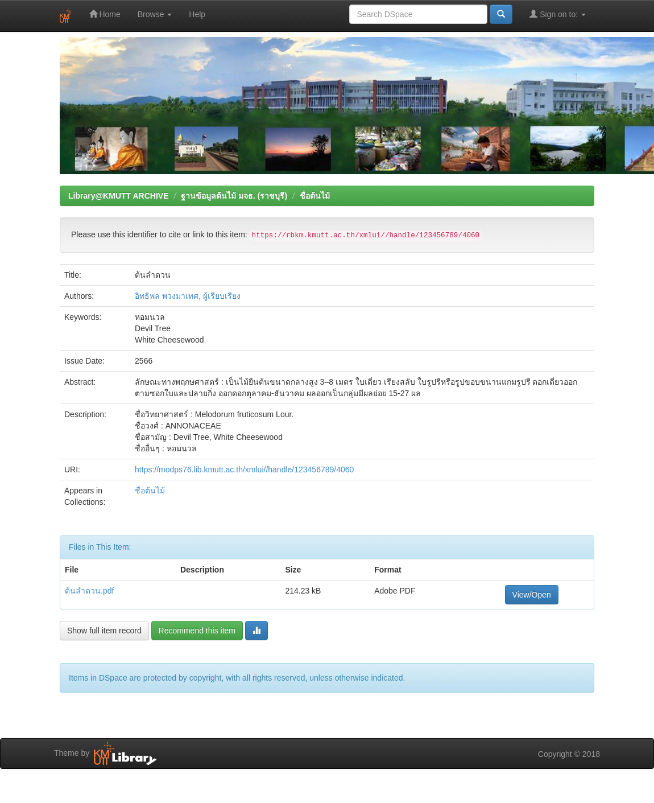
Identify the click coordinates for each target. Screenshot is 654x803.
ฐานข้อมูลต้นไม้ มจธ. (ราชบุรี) (234, 195)
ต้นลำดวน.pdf (89, 590)
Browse (155, 14)
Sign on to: (557, 14)
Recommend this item (197, 630)
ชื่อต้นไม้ (315, 195)
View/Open (531, 594)
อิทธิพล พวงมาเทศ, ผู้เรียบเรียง (188, 295)
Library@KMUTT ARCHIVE (118, 195)
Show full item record (104, 630)
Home (105, 14)
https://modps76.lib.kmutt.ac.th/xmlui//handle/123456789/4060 (244, 469)
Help (197, 14)
